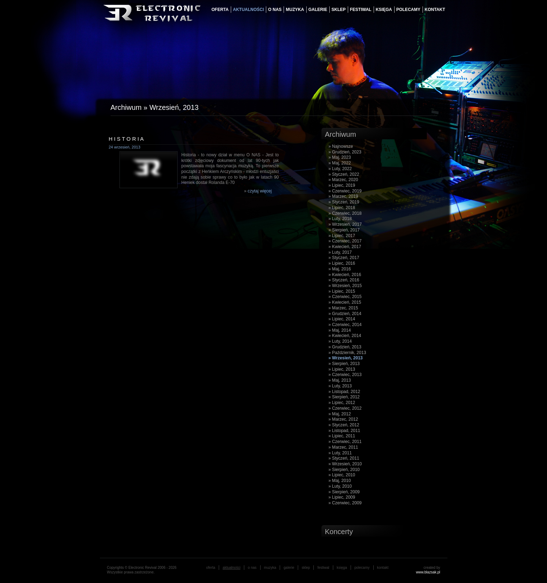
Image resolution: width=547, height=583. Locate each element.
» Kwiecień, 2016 (345, 274)
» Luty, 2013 (340, 385)
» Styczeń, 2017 (344, 257)
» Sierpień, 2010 (344, 469)
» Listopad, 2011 (344, 430)
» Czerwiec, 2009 (345, 502)
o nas (274, 9)
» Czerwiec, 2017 (345, 241)
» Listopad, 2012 (344, 391)
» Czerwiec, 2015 (345, 296)
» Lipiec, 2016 (342, 263)
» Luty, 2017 (340, 252)
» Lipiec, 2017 (342, 235)
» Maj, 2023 (340, 157)
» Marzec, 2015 (343, 307)
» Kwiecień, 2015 (345, 302)
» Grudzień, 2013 (345, 346)
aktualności (248, 9)
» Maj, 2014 (340, 330)
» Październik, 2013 (347, 352)
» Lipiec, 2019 (342, 185)
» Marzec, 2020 (343, 179)
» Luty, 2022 (340, 168)
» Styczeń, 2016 (344, 280)
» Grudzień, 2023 (345, 152)
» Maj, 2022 (340, 163)
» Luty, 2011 (340, 452)
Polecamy (408, 9)
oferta (220, 9)
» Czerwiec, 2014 (345, 324)
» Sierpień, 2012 (344, 396)
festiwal (361, 9)
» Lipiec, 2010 (342, 474)
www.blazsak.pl (428, 572)
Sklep (338, 9)
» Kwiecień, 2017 (345, 246)
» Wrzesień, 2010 (345, 463)
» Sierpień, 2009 (344, 491)
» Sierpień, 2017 (344, 230)
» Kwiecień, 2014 (345, 335)
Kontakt (435, 9)
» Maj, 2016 (340, 269)
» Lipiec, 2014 (342, 318)
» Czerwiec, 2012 (345, 408)
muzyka (295, 9)
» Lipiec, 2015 (342, 291)
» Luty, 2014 (340, 341)
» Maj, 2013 (340, 380)
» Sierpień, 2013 (344, 363)
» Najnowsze (341, 146)
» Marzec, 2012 (343, 419)
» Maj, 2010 (340, 480)
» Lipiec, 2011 (342, 435)
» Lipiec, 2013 (342, 369)
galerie (317, 9)
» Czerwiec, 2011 (345, 441)
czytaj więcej (260, 191)
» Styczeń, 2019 (344, 202)
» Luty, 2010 (340, 486)
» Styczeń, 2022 (344, 174)
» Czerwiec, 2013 (345, 374)
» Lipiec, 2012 (342, 402)
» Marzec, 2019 (343, 196)
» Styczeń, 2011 (344, 458)
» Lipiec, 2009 (342, 497)
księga (384, 9)
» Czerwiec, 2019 (345, 191)
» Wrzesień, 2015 (345, 285)
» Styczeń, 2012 (344, 424)
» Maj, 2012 (340, 413)
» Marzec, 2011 (343, 447)
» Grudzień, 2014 (345, 313)
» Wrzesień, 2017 (345, 224)
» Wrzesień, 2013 (346, 357)
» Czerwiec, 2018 (345, 213)
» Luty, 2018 (340, 218)
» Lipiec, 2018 (342, 207)
